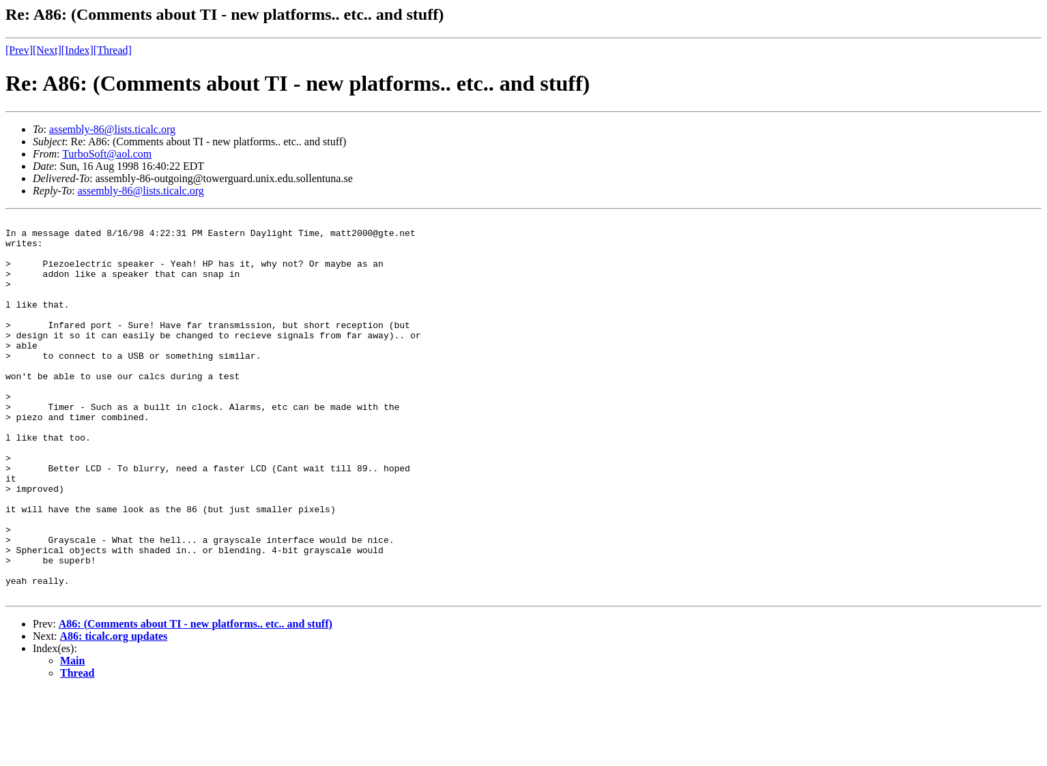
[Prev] (19, 50)
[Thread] (113, 50)
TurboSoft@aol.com (107, 154)
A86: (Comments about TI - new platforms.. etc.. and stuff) (195, 699)
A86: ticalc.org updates (114, 712)
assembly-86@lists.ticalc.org (112, 129)
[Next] (47, 50)
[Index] (77, 50)
